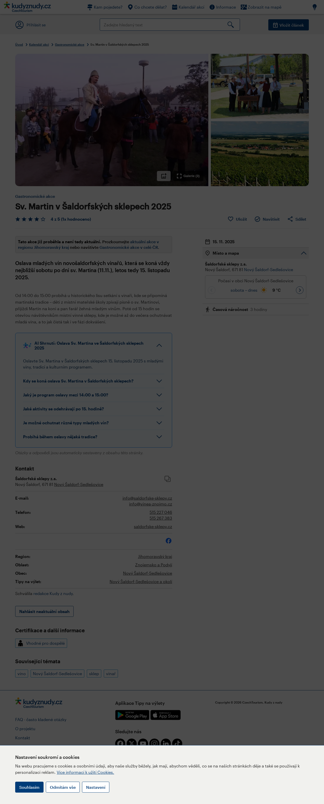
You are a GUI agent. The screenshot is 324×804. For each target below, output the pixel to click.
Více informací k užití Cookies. (85, 772)
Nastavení (95, 787)
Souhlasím (29, 787)
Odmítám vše (63, 787)
